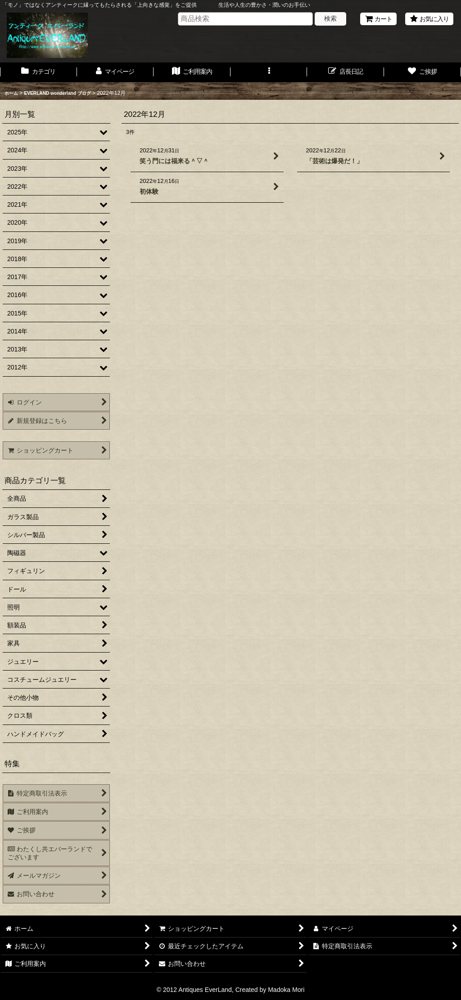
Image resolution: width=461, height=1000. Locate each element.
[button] (268, 72)
